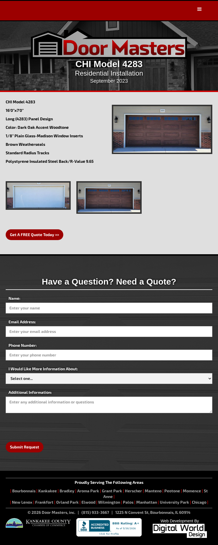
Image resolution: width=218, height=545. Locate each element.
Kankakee (47, 490)
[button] (199, 9)
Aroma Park (88, 490)
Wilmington (109, 502)
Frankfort (44, 502)
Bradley (67, 490)
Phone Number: (23, 345)
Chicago (199, 502)
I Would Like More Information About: (43, 368)
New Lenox (22, 502)
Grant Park (112, 490)
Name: (14, 298)
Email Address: (22, 321)
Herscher (133, 490)
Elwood (88, 502)
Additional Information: (30, 392)
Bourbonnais (24, 490)
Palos (128, 502)
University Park (174, 502)
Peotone (172, 490)
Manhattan (146, 502)
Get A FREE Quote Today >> (34, 234)
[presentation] (49, 427)
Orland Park (67, 502)
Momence (192, 490)
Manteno (153, 490)
